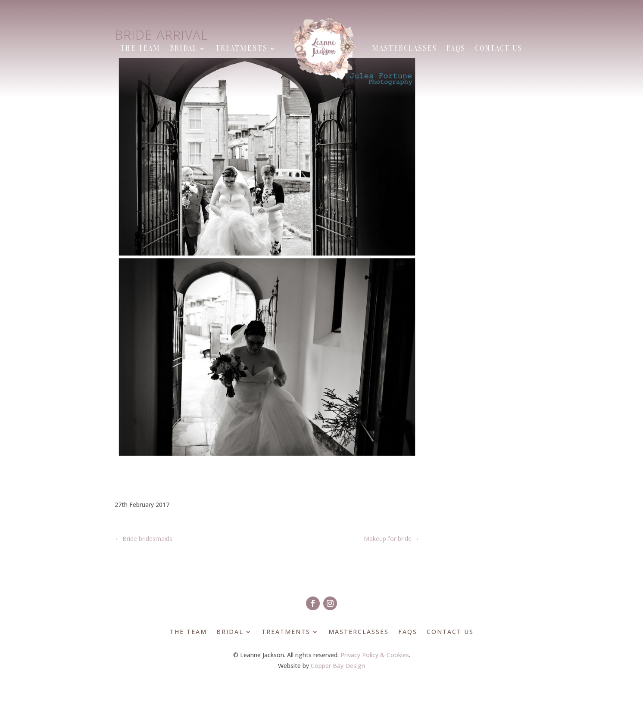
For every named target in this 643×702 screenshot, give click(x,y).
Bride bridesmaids (143, 538)
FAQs (455, 48)
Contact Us (498, 48)
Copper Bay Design (338, 666)
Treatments (241, 48)
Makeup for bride (391, 538)
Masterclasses (404, 48)
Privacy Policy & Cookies (374, 655)
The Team (140, 48)
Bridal (183, 48)
